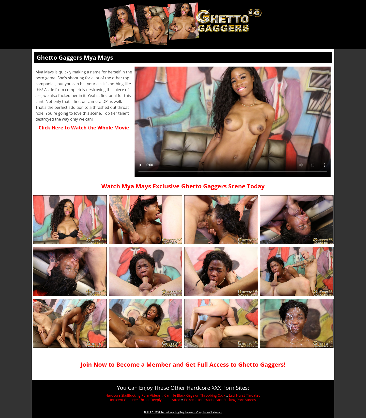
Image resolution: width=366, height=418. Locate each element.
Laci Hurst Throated (245, 395)
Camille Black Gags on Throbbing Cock (194, 395)
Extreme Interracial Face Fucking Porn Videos (220, 399)
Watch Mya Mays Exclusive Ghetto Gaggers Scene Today (183, 186)
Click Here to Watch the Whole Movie (83, 127)
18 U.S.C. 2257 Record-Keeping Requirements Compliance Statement (183, 412)
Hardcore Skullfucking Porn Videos (133, 395)
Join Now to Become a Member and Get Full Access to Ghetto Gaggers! (183, 364)
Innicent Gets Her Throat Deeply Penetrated (145, 399)
